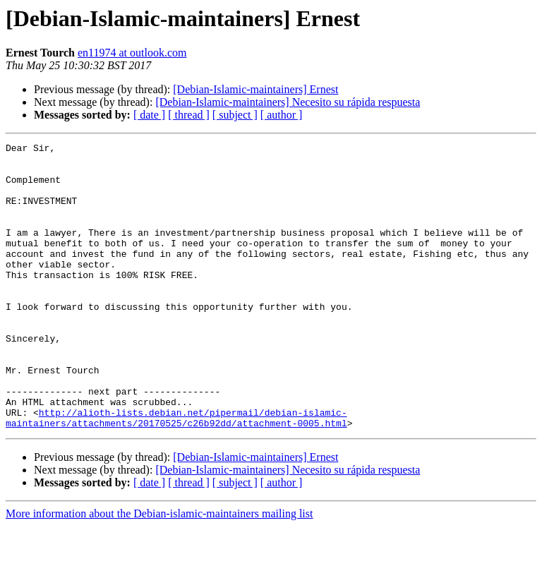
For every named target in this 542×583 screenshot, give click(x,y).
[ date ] (149, 115)
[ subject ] (235, 115)
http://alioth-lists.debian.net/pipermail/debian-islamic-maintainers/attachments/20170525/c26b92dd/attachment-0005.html (176, 473)
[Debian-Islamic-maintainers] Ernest (255, 89)
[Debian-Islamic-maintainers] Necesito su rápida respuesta (287, 102)
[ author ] (281, 115)
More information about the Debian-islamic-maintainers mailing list (159, 571)
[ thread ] (189, 115)
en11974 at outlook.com (132, 53)
